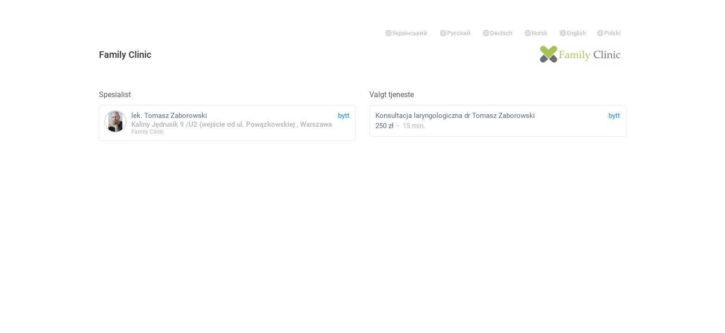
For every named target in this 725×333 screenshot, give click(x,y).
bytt (614, 115)
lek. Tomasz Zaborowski (227, 123)
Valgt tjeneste (391, 94)
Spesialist (115, 94)
